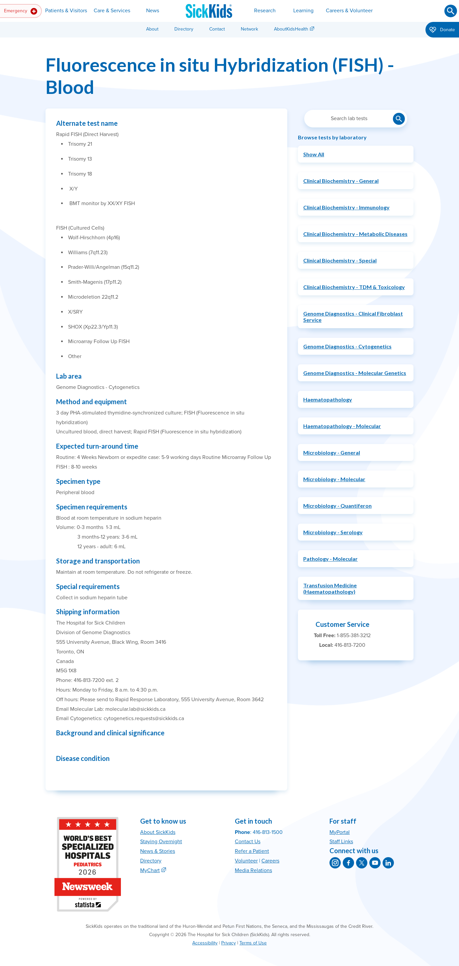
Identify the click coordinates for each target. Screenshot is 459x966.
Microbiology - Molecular (334, 479)
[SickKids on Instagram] (335, 862)
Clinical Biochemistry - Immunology (346, 207)
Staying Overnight (161, 841)
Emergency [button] (20, 11)
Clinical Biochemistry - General (341, 181)
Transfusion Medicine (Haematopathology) (330, 588)
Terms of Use (253, 943)
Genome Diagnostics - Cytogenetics (347, 346)
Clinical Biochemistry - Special (340, 260)
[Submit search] (450, 11)
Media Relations (253, 870)
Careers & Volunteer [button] (349, 10)
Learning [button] (303, 10)
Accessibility (205, 943)
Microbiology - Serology (333, 532)
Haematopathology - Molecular (342, 426)
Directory (183, 29)
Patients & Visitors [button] (66, 10)
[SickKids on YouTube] (375, 862)
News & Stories (157, 851)
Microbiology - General (331, 452)
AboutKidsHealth (291, 29)
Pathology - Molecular (330, 559)
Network (249, 29)
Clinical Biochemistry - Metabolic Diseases (355, 234)
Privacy (228, 943)
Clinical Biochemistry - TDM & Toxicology (354, 287)
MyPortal (339, 832)
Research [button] (265, 10)
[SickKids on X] (361, 862)
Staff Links (341, 841)
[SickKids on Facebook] (348, 862)
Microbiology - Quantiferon (337, 505)
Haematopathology (327, 399)
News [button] (152, 10)
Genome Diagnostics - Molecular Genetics (354, 373)
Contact (217, 29)
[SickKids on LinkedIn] (388, 862)
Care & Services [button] (112, 10)
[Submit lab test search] (399, 119)
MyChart (150, 870)
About (152, 29)
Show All (313, 154)
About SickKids (157, 832)
